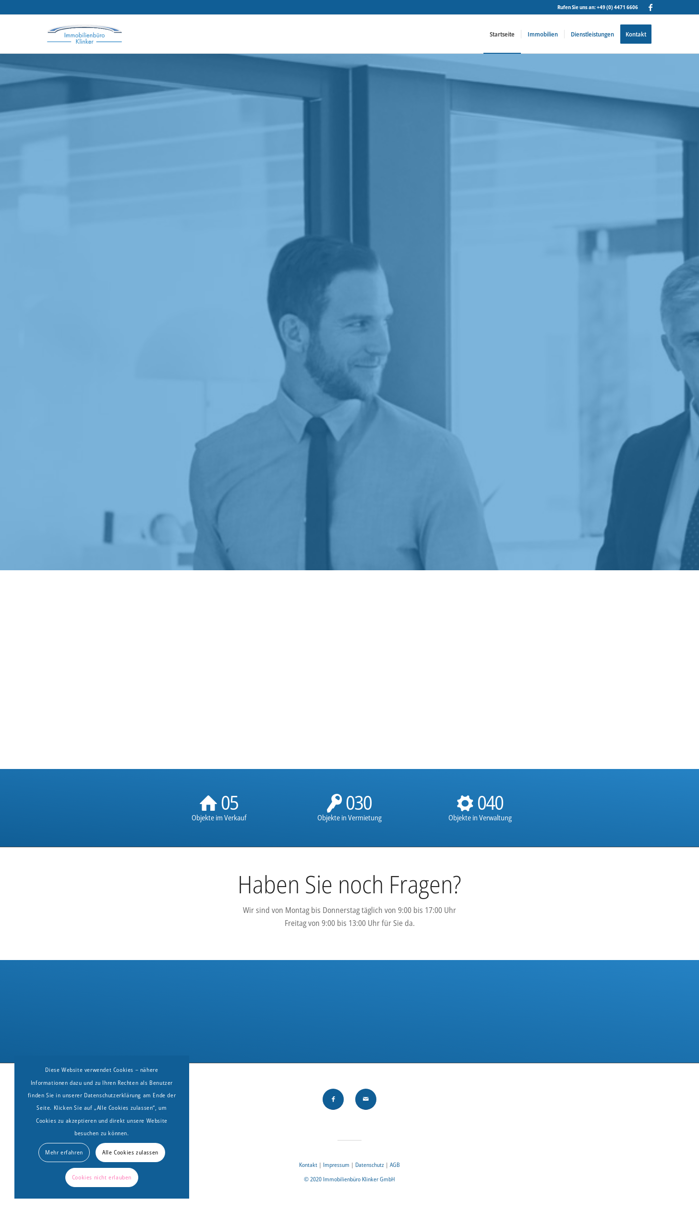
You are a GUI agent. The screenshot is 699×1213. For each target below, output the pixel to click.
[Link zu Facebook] (650, 7)
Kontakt (308, 1165)
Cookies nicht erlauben (102, 1177)
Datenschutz (369, 1165)
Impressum (337, 1165)
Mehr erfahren (64, 1152)
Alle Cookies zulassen (130, 1152)
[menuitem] (502, 34)
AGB (395, 1165)
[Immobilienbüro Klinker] (84, 34)
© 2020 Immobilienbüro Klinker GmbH (349, 1179)
